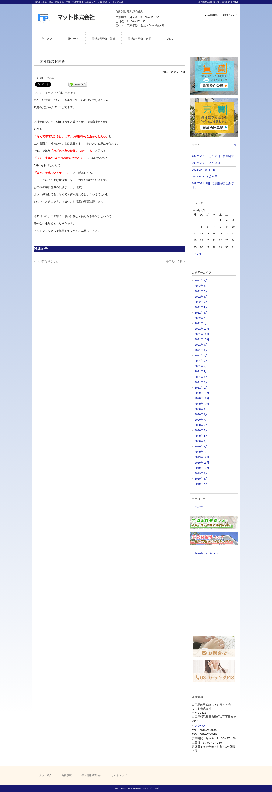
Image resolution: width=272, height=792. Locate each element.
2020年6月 (201, 425)
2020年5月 (201, 430)
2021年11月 (202, 334)
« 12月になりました (46, 261)
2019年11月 (202, 462)
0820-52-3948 (129, 11)
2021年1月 (201, 387)
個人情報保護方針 (91, 775)
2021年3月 (201, 377)
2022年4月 (201, 307)
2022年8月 (201, 285)
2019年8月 (201, 478)
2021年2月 (201, 382)
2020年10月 (202, 403)
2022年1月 (201, 323)
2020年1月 (201, 451)
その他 (50, 78)
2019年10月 (202, 468)
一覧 (234, 145)
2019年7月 (201, 483)
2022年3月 (201, 312)
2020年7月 (201, 419)
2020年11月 (202, 398)
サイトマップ (119, 775)
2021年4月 (201, 371)
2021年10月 (202, 339)
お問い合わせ (230, 15)
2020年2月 (201, 446)
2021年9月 (201, 344)
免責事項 (66, 775)
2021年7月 (201, 355)
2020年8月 (201, 414)
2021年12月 (202, 328)
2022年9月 (201, 280)
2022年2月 (201, 318)
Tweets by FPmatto (206, 553)
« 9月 (198, 253)
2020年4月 (201, 435)
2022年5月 (201, 302)
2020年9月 (201, 409)
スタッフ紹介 (44, 775)
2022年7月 (201, 291)
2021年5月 (201, 366)
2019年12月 (202, 457)
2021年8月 (201, 350)
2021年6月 (201, 360)
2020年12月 (202, 393)
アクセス (200, 725)
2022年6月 (201, 296)
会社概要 (212, 15)
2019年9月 (201, 473)
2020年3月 (201, 441)
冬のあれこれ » (175, 261)
